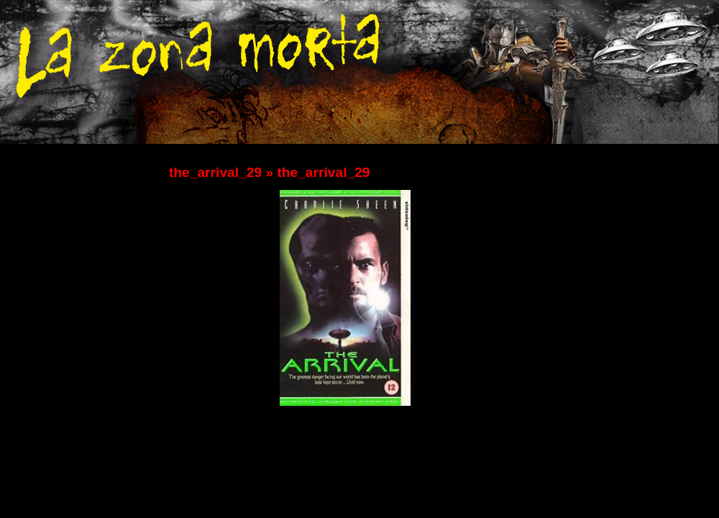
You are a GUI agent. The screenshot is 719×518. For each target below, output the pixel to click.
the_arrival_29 (215, 172)
